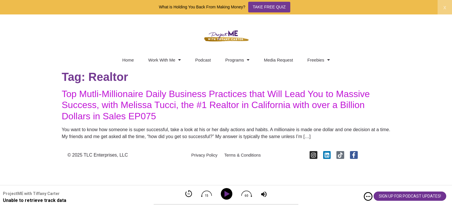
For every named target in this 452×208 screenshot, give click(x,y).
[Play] (228, 194)
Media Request (278, 59)
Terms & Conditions (245, 156)
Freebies (318, 60)
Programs (237, 60)
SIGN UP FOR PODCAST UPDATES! (410, 196)
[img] (368, 196)
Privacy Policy (201, 156)
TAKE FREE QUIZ (269, 7)
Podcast (203, 59)
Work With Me (164, 60)
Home (128, 59)
